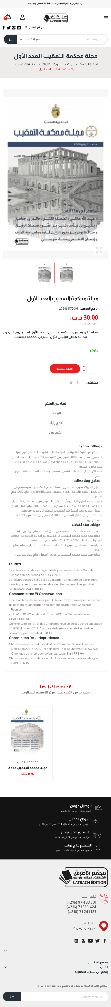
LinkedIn (76, 940)
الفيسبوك (104, 940)
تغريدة (71, 383)
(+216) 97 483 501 (81, 902)
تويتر (97, 940)
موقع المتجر (34, 27)
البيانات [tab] (55, 413)
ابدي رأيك (56, 423)
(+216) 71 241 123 (82, 912)
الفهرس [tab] (55, 432)
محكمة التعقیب (27, 762)
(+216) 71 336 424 (81, 907)
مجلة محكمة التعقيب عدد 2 (27, 768)
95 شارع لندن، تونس (84, 928)
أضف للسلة (65, 368)
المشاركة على (77, 383)
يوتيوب (90, 940)
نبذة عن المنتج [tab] (55, 403)
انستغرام (83, 940)
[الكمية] (92, 368)
